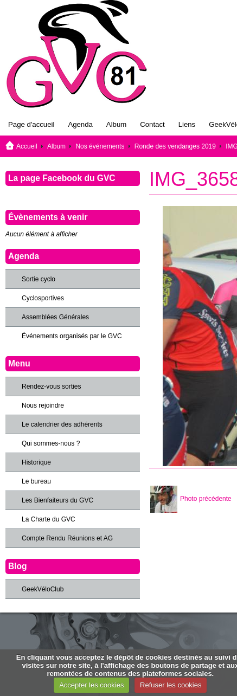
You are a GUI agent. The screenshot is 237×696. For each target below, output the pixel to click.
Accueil (26, 146)
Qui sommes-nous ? (51, 443)
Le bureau (36, 481)
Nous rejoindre (43, 405)
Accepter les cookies (91, 685)
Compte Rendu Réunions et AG (67, 538)
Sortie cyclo (38, 279)
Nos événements (99, 146)
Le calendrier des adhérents (62, 424)
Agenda (80, 124)
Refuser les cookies (170, 685)
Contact (152, 124)
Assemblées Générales (55, 317)
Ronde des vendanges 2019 (175, 146)
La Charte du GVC (48, 519)
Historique (36, 462)
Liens (187, 124)
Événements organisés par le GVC (72, 336)
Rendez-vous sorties (51, 386)
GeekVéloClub (42, 589)
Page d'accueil (31, 124)
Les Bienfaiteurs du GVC (57, 500)
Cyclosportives (43, 298)
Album (116, 124)
